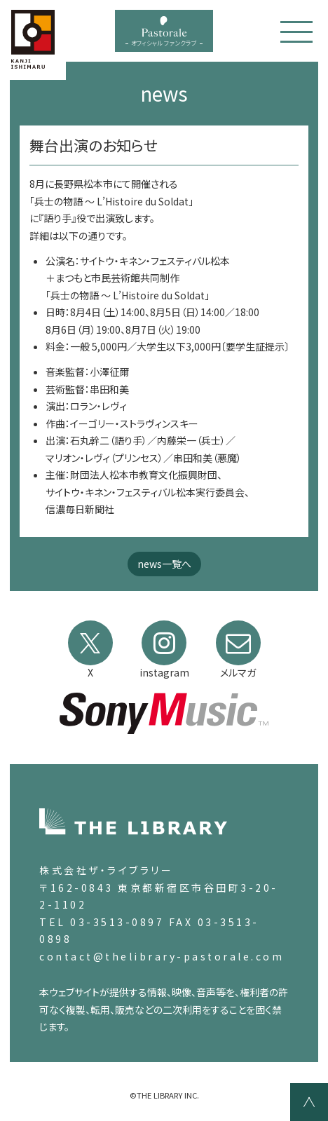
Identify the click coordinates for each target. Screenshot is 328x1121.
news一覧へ (164, 564)
